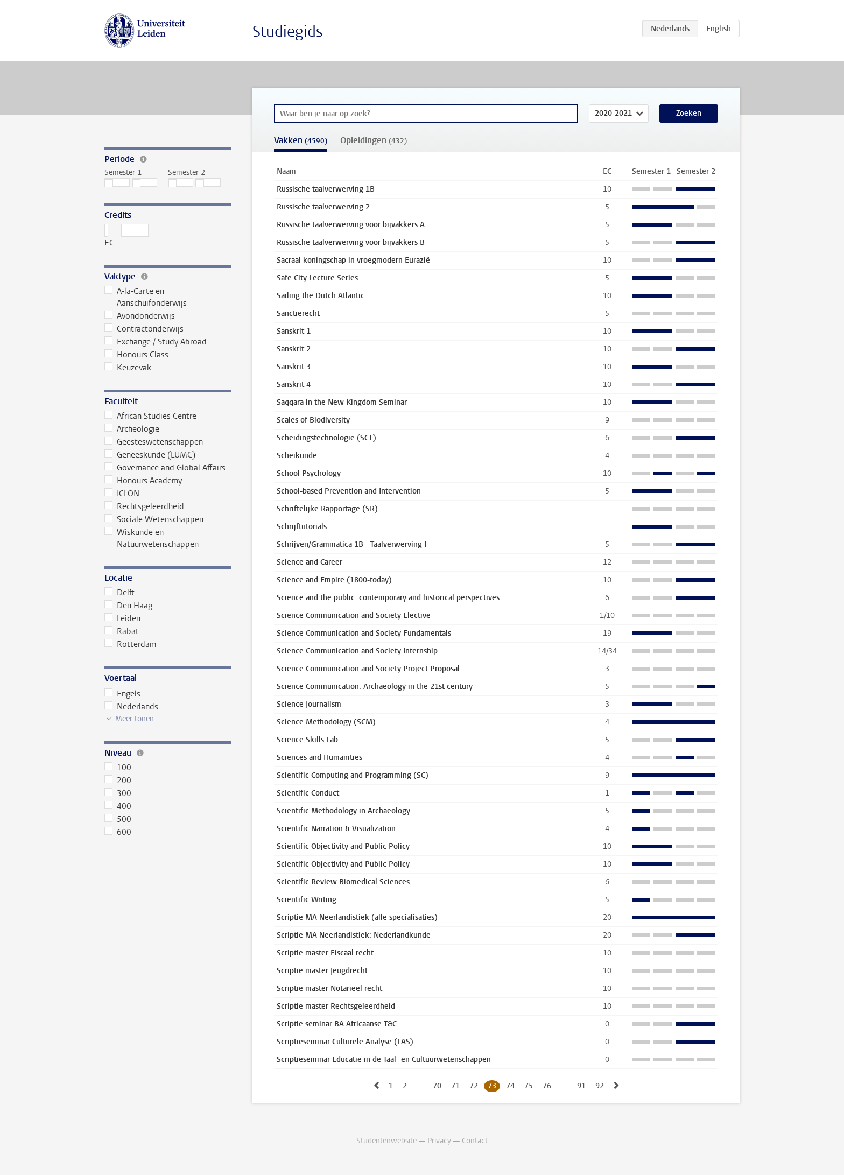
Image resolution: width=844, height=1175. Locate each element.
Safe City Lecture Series (317, 278)
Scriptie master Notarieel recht (329, 988)
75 (528, 1086)
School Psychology (309, 473)
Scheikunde (297, 456)
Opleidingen (373, 140)
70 (437, 1086)
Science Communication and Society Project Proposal (368, 669)
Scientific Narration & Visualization (336, 829)
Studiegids (287, 31)
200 (117, 780)
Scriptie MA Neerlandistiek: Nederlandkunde (354, 935)
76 (547, 1086)
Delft (119, 592)
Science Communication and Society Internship (357, 651)
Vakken (300, 140)
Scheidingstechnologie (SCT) (326, 438)
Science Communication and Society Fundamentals (364, 633)
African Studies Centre (150, 416)
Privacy (439, 1141)
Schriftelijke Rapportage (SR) (327, 509)
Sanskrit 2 (294, 349)
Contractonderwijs (144, 328)
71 (455, 1086)
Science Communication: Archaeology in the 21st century (375, 686)
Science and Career (309, 562)
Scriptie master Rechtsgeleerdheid (336, 1006)
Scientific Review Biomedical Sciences (343, 882)
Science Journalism (309, 704)
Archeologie (131, 429)
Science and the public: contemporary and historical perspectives (388, 598)
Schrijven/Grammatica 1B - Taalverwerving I (351, 544)
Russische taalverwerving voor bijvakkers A (351, 225)
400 (117, 806)
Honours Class (136, 354)
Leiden (122, 618)
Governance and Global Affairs (165, 467)
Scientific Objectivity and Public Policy (343, 846)
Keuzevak (127, 367)
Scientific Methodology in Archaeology (343, 811)
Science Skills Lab (307, 740)
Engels (122, 693)
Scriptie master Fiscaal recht (325, 953)
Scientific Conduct (308, 793)
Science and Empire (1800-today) (334, 580)
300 (117, 793)
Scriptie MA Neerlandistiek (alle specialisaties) (357, 917)
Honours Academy (143, 480)
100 (117, 767)
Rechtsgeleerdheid (144, 506)
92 (599, 1086)
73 (492, 1086)
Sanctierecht (298, 313)
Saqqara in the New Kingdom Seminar (342, 402)
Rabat (121, 631)
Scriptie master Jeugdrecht (322, 971)
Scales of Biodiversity (313, 420)
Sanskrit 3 (294, 367)
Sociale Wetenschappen (153, 519)
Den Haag (128, 605)
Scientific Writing (306, 900)
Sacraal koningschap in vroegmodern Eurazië (353, 260)
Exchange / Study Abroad (155, 341)
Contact (475, 1141)
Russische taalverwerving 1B (326, 189)
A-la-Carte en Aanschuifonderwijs (145, 297)
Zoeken (688, 113)
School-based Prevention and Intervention (349, 491)
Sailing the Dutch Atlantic (320, 296)
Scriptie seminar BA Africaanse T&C (337, 1024)
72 (473, 1086)
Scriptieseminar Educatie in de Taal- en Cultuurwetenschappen (384, 1059)
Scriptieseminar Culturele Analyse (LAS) (345, 1042)
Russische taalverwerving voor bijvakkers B (351, 242)
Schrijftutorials (302, 527)
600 (117, 832)
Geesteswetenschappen (153, 442)
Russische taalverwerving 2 (323, 207)
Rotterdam (130, 644)
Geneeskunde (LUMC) (149, 454)
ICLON (121, 493)
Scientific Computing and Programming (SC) (352, 775)
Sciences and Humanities (319, 757)
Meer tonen (134, 719)
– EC (126, 236)
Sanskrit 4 (294, 384)
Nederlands (131, 706)
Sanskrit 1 (294, 331)
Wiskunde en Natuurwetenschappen (151, 538)
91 (581, 1086)
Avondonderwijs (139, 316)
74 (510, 1086)
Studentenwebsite (386, 1141)
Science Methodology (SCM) (326, 722)
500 (117, 819)
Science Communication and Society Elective (354, 615)
